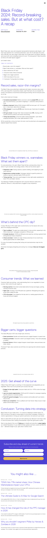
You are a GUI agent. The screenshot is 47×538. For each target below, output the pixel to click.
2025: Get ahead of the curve (11, 77)
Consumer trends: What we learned (13, 72)
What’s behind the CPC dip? (11, 70)
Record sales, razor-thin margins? (11, 66)
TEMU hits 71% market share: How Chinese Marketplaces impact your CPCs (20, 483)
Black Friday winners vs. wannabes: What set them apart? (18, 68)
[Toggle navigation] (44, 3)
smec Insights (42, 423)
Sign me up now (23, 458)
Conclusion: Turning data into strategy (14, 79)
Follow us (20, 423)
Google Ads (4, 479)
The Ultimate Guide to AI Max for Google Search (22, 496)
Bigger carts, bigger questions (11, 75)
